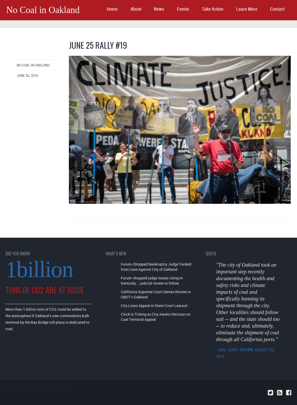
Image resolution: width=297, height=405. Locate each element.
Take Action (212, 9)
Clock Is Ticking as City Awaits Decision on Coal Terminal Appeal (156, 317)
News (159, 9)
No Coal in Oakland (43, 10)
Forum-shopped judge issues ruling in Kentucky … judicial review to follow (152, 280)
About (135, 9)
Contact (277, 9)
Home (112, 9)
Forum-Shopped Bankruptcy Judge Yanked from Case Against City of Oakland (156, 267)
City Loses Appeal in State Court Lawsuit (154, 305)
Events (183, 9)
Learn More (246, 9)
